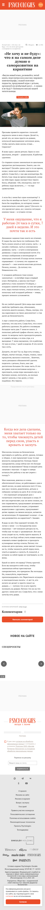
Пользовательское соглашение (22, 814)
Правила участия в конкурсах (22, 810)
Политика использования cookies (23, 818)
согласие (9, 896)
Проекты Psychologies (22, 826)
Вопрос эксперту (22, 803)
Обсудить (29, 45)
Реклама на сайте (22, 795)
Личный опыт (6, 45)
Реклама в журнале (22, 799)
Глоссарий (23, 806)
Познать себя (22, 97)
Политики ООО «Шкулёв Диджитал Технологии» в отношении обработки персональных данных (21, 748)
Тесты (41, 5)
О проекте (22, 791)
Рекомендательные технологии (22, 822)
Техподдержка (22, 830)
